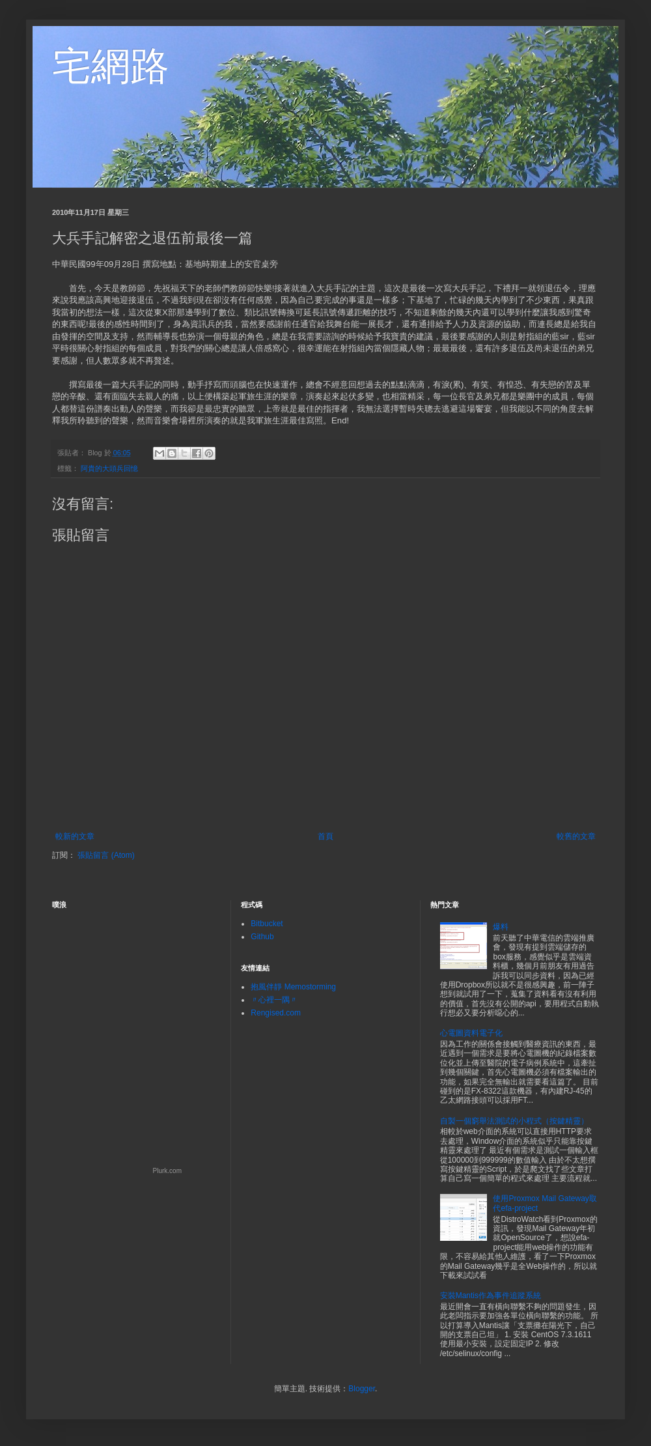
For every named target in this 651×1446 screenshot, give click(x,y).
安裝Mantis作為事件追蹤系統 (490, 1295)
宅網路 (110, 66)
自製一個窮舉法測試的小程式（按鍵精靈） (514, 1121)
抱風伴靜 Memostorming (293, 986)
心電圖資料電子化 (471, 1033)
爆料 (500, 926)
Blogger (361, 1388)
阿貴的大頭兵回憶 (109, 468)
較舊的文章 (576, 836)
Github (262, 936)
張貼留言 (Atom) (105, 855)
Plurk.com (167, 1170)
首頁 (325, 836)
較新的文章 (74, 836)
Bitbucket (267, 923)
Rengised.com (276, 1012)
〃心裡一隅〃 (274, 999)
